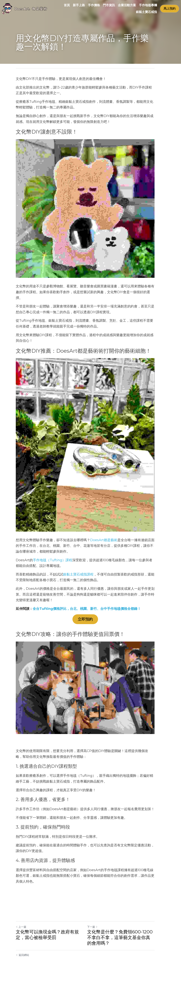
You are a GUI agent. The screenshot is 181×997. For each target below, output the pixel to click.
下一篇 (97, 946)
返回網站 (22, 974)
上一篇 (21, 946)
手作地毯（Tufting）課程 (52, 578)
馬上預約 (170, 8)
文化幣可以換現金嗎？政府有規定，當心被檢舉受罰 (52, 953)
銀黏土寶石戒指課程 (78, 592)
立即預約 (90, 637)
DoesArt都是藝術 (103, 558)
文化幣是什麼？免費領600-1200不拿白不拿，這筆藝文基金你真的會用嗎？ (128, 956)
